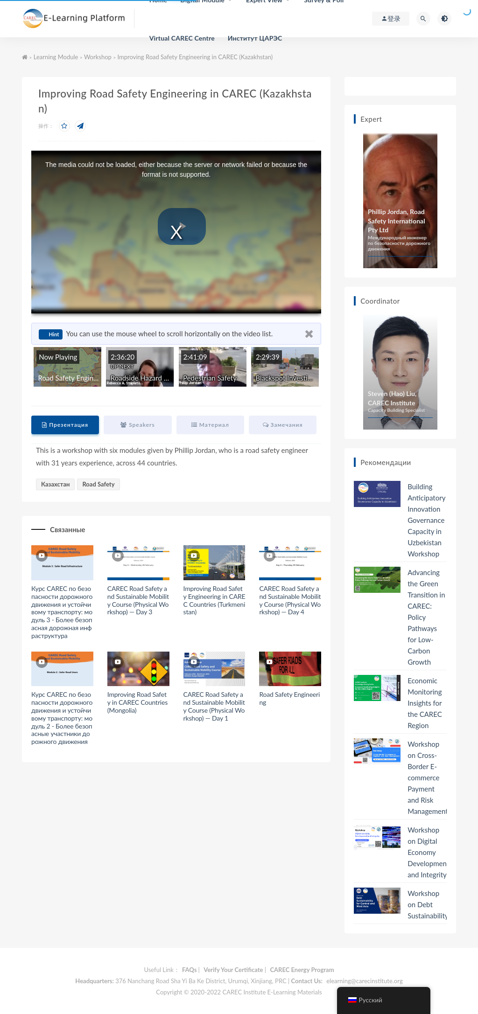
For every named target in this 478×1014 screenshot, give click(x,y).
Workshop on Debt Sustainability (428, 904)
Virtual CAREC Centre (182, 38)
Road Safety (98, 484)
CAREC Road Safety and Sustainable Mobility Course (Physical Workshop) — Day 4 (290, 600)
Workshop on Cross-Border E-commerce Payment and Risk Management (428, 777)
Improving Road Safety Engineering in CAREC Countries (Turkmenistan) (214, 600)
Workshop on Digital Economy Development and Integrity (428, 852)
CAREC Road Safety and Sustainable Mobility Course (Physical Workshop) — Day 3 (138, 600)
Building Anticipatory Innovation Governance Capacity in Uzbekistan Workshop (426, 520)
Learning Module (56, 57)
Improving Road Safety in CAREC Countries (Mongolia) (137, 702)
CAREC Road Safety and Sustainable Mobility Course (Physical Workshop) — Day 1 (214, 706)
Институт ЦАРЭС (255, 38)
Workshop (98, 57)
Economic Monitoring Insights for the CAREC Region (425, 702)
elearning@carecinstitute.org (364, 981)
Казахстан (55, 484)
